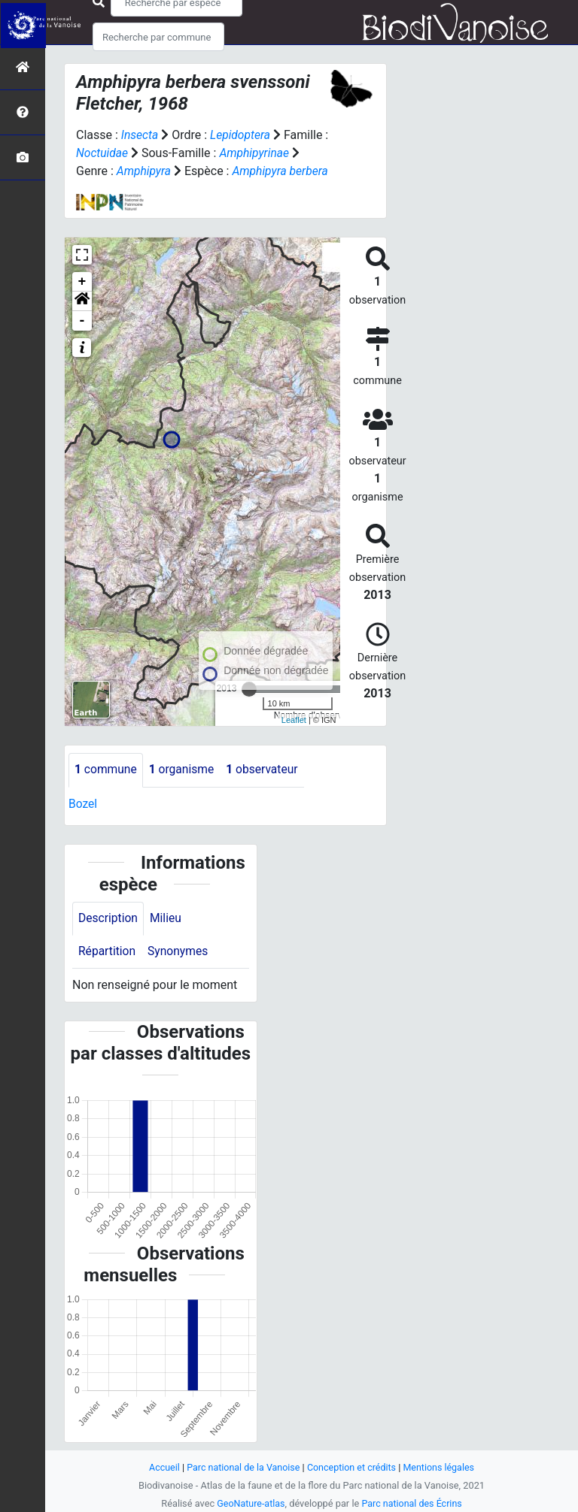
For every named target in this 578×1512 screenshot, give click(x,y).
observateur (266, 769)
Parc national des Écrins (412, 1503)
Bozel (83, 803)
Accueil (161, 1467)
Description (108, 917)
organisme (184, 769)
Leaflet (293, 718)
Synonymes (180, 951)
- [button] (82, 320)
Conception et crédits (352, 1467)
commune (106, 769)
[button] (82, 300)
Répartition (107, 951)
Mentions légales (441, 1467)
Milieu (167, 917)
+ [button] (82, 281)
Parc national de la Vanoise (242, 1467)
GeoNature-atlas (249, 1503)
